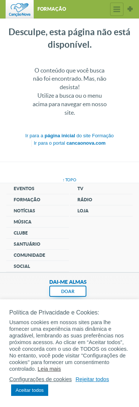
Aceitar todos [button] (30, 390)
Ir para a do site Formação (69, 135)
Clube (21, 233)
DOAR (68, 291)
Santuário (27, 244)
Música (23, 221)
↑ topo (70, 180)
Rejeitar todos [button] (92, 379)
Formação (27, 199)
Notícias (24, 210)
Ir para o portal (70, 143)
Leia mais (49, 369)
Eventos (24, 188)
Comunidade (29, 255)
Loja (83, 210)
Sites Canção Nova (130, 9)
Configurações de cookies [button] (40, 379)
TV (80, 188)
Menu (116, 9)
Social (22, 266)
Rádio (84, 199)
